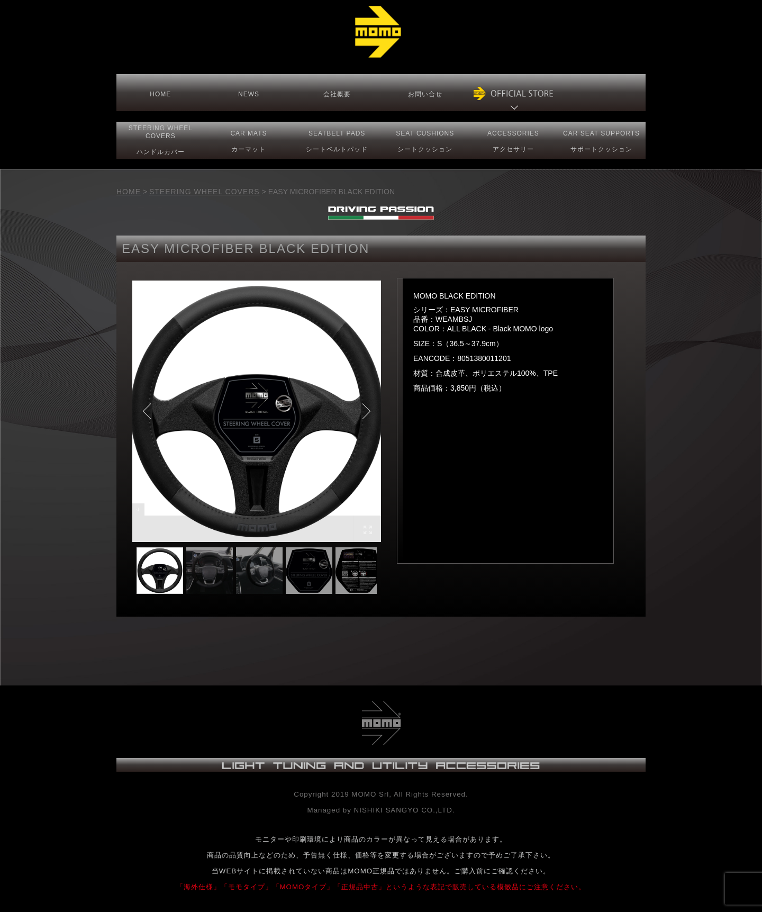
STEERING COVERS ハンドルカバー (161, 140)
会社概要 (337, 94)
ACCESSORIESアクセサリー (513, 141)
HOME (160, 94)
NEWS (248, 94)
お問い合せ (425, 94)
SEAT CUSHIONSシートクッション (425, 141)
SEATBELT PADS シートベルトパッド (337, 141)
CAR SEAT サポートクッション (601, 141)
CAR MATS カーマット (248, 141)
